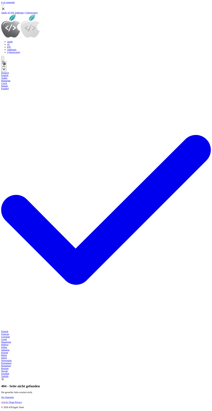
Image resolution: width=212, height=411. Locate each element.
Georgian (5, 337)
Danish (4, 86)
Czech (4, 83)
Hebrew (5, 344)
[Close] (3, 10)
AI (8, 12)
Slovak (4, 371)
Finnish (4, 331)
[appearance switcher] (2, 58)
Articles (5, 402)
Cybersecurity (31, 12)
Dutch (4, 358)
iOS (12, 12)
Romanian (6, 366)
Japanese (5, 350)
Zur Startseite (7, 397)
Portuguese (6, 363)
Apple (4, 12)
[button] (2, 380)
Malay (4, 355)
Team (12, 402)
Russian (5, 368)
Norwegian (6, 360)
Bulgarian (5, 80)
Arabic (4, 78)
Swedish (5, 373)
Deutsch (5, 73)
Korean (4, 352)
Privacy (18, 402)
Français (5, 334)
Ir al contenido (8, 2)
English (4, 75)
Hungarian (6, 342)
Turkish (4, 376)
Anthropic (19, 12)
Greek (4, 339)
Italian (4, 347)
